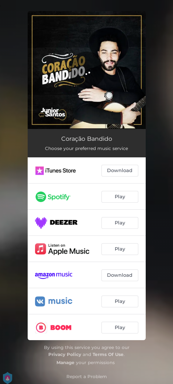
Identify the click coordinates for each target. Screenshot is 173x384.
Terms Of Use (108, 354)
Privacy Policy (64, 354)
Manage (65, 362)
